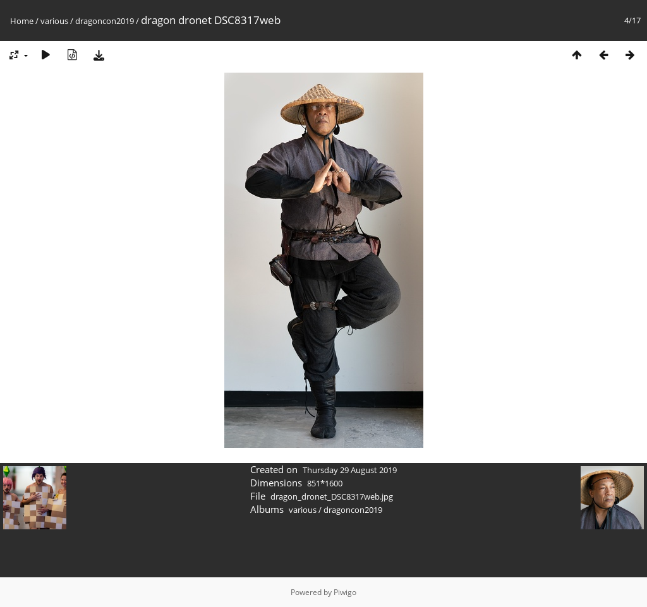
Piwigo (345, 592)
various (54, 21)
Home (21, 21)
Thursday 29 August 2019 (350, 470)
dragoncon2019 (104, 21)
